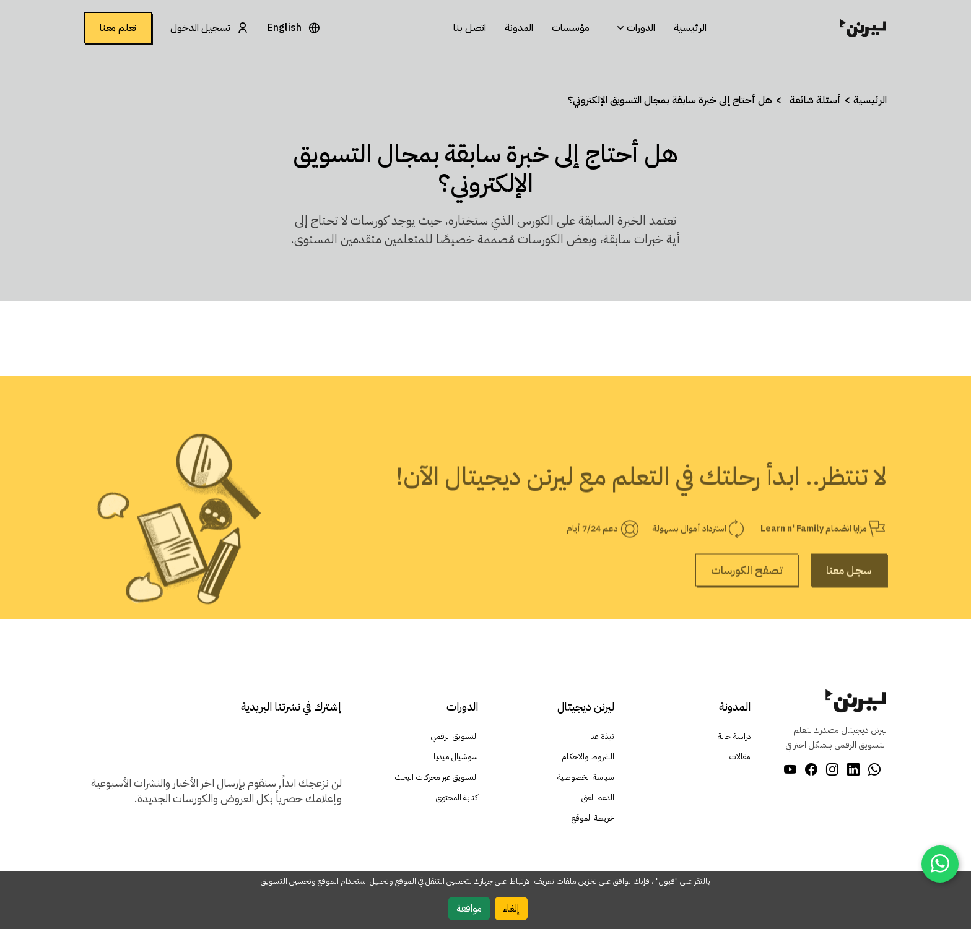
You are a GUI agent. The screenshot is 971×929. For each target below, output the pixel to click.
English (285, 27)
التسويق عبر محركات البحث (435, 778)
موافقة (469, 908)
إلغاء (511, 908)
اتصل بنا (469, 27)
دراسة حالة (733, 737)
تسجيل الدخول (200, 27)
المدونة (519, 27)
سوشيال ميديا (455, 757)
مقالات (740, 757)
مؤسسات (571, 27)
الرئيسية (690, 27)
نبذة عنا (601, 737)
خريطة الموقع (592, 818)
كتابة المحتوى (456, 798)
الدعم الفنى (597, 798)
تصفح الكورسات (747, 601)
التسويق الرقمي (453, 737)
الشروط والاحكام (587, 757)
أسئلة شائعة (815, 100)
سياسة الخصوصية (584, 778)
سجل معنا (848, 601)
